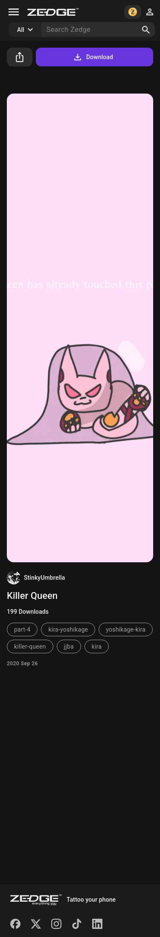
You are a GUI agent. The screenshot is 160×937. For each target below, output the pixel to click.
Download (93, 57)
